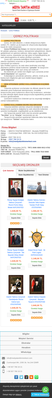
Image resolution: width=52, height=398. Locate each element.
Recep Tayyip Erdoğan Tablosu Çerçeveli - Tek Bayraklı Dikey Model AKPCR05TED (15, 253)
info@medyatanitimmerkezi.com (19, 358)
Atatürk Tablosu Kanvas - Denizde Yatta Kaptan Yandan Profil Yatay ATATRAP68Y (37, 203)
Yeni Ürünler (43, 175)
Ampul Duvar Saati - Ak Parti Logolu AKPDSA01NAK (36, 252)
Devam (46, 158)
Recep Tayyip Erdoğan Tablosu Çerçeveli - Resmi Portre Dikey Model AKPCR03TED (15, 203)
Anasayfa (4, 30)
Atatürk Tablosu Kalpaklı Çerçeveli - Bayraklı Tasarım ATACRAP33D (37, 299)
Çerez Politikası (14, 30)
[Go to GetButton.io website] (45, 395)
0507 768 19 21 (15, 139)
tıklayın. (19, 394)
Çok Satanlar (8, 171)
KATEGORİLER (9, 25)
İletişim (12, 3)
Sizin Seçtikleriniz (26, 175)
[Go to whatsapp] (45, 389)
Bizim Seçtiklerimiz (26, 171)
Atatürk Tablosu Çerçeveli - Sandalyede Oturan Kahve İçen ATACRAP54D (15, 300)
